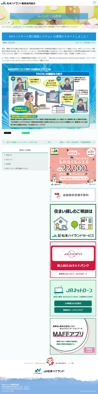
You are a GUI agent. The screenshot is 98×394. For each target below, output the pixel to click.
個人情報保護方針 (61, 363)
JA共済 (8, 164)
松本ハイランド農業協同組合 (18, 3)
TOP (3, 27)
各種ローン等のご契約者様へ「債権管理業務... (75, 142)
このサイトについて (40, 363)
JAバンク (9, 159)
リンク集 (71, 363)
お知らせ (9, 155)
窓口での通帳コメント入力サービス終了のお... (22, 142)
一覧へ (49, 142)
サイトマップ (28, 363)
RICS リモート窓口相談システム (28, 27)
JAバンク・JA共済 (11, 27)
